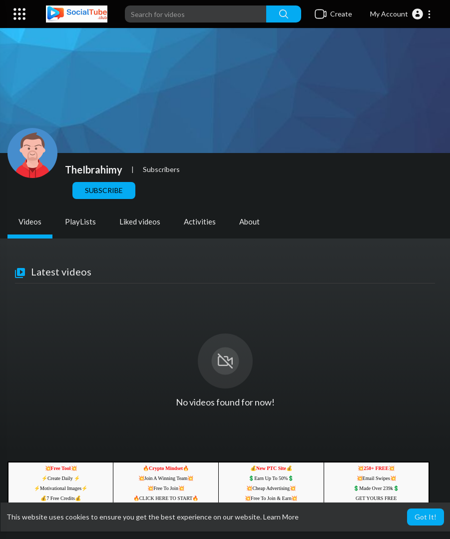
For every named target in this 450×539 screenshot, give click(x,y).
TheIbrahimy (93, 170)
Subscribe (104, 190)
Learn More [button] (281, 516)
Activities (200, 221)
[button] (401, 14)
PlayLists (80, 221)
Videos (29, 221)
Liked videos (139, 221)
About (249, 221)
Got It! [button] (426, 516)
